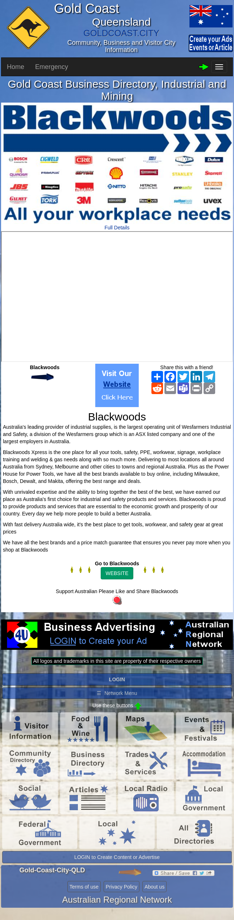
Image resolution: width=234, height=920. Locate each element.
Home (15, 66)
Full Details (116, 227)
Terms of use (84, 887)
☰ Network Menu (117, 693)
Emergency (51, 66)
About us (154, 887)
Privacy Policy (121, 887)
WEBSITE (116, 573)
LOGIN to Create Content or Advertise (117, 857)
